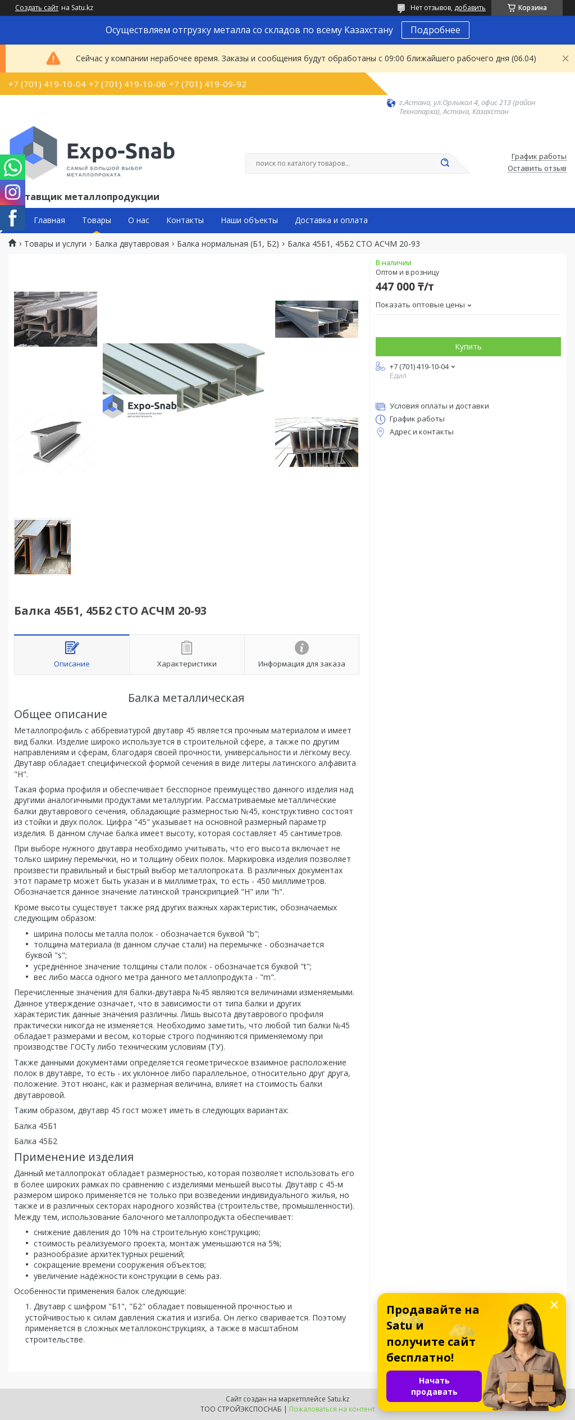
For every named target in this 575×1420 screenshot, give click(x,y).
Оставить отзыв (537, 169)
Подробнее (435, 30)
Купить (468, 346)
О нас (138, 220)
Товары (96, 220)
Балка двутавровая (132, 244)
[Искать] (444, 163)
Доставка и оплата (331, 220)
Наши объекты (249, 220)
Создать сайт (36, 8)
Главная (49, 220)
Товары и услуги (55, 244)
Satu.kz (338, 1399)
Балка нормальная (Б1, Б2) (228, 244)
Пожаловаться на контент (332, 1409)
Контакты (185, 220)
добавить (470, 7)
